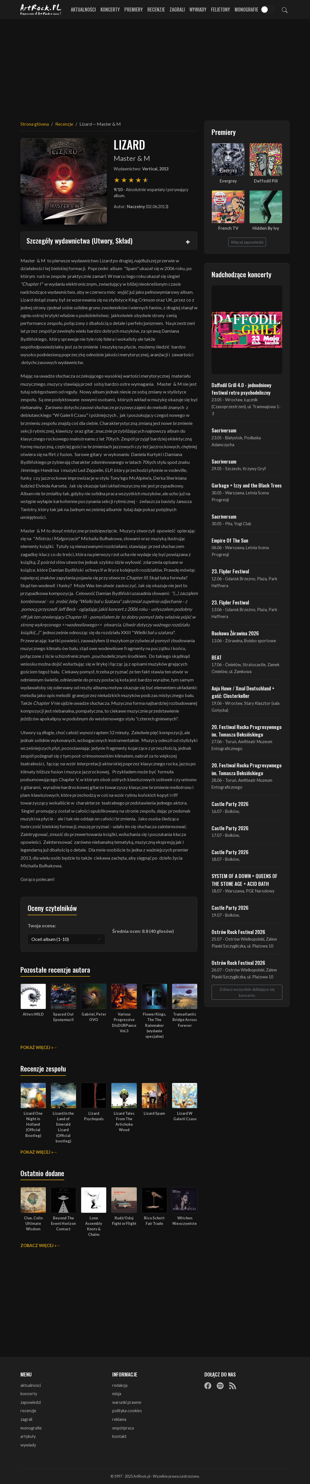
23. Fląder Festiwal (230, 571)
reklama (119, 1419)
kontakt (119, 1436)
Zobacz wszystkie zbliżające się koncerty (247, 992)
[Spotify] (220, 1385)
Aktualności (83, 9)
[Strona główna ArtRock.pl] (41, 9)
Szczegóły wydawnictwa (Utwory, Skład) (79, 240)
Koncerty (110, 9)
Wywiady (197, 9)
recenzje (28, 1410)
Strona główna (34, 124)
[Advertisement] (155, 66)
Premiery (133, 9)
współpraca (123, 1427)
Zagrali (177, 9)
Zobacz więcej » (38, 1245)
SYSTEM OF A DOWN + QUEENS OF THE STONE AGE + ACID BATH (244, 879)
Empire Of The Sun (230, 540)
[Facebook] (207, 1385)
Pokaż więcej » (36, 1047)
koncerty (28, 1393)
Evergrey (228, 180)
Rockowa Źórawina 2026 (235, 633)
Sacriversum (224, 430)
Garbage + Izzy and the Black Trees (247, 485)
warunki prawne (126, 1402)
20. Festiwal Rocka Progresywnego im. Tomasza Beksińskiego (247, 730)
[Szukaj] (284, 9)
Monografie (246, 9)
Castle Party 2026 (230, 803)
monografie (31, 1427)
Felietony (220, 9)
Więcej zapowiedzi (247, 242)
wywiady (28, 1444)
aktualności (30, 1385)
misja (116, 1393)
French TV (228, 228)
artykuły (28, 1436)
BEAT (217, 657)
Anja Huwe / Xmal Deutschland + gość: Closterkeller (243, 691)
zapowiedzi (30, 1402)
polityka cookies (127, 1410)
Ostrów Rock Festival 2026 (238, 931)
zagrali (26, 1419)
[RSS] (232, 1385)
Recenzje (156, 9)
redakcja (120, 1385)
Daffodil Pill (266, 180)
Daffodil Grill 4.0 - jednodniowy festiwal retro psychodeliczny (241, 388)
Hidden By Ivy (265, 228)
